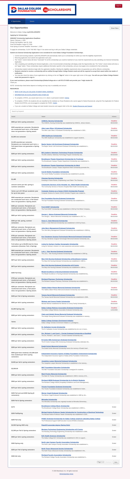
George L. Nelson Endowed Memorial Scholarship (59, 214)
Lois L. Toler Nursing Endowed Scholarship (57, 251)
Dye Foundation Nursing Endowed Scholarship (58, 198)
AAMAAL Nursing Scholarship (52, 121)
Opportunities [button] (17, 21)
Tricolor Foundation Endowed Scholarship (56, 387)
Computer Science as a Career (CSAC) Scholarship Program (63, 191)
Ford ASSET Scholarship (50, 207)
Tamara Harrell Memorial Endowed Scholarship (58, 295)
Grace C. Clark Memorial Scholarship (55, 221)
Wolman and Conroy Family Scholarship (56, 301)
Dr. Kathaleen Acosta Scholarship (53, 327)
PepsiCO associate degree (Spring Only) (56, 425)
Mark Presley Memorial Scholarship (54, 374)
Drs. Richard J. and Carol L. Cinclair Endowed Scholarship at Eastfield (66, 333)
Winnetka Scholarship (49, 399)
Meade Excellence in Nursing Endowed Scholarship (60, 272)
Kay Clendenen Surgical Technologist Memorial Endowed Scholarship (66, 236)
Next (115, 462)
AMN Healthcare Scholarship (52, 136)
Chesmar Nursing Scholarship (52, 178)
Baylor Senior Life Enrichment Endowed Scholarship (60, 144)
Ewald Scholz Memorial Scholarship (54, 346)
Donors (32, 21)
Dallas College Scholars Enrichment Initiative (57, 321)
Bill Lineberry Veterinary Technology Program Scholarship (62, 152)
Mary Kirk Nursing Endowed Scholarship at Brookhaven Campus (64, 259)
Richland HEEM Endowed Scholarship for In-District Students (63, 380)
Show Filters (114, 28)
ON (32, 95)
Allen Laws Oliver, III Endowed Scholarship (57, 128)
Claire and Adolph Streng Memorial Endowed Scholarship (62, 314)
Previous (108, 462)
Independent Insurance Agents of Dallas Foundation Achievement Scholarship (69, 354)
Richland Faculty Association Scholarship (56, 455)
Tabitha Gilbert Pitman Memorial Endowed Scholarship (61, 287)
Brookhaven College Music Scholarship (55, 406)
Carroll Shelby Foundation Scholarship (55, 172)
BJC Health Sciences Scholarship (53, 436)
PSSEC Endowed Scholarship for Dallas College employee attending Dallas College (71, 419)
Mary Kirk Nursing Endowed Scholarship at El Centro (60, 265)
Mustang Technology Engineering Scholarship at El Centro (62, 429)
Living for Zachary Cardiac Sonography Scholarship (60, 244)
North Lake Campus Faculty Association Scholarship (60, 442)
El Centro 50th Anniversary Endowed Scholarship (59, 340)
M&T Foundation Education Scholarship (56, 367)
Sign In (118, 6)
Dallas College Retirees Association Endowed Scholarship (62, 308)
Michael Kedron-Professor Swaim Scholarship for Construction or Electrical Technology (73, 412)
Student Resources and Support (82, 106)
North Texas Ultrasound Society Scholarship (57, 449)
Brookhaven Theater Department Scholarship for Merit (61, 165)
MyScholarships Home (66, 474)
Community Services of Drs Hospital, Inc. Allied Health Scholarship (65, 184)
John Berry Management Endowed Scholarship (58, 228)
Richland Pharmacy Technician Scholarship (57, 279)
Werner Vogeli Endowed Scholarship (54, 393)
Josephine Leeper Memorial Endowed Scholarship (59, 361)
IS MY (34, 92)
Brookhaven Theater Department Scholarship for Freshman (62, 159)
